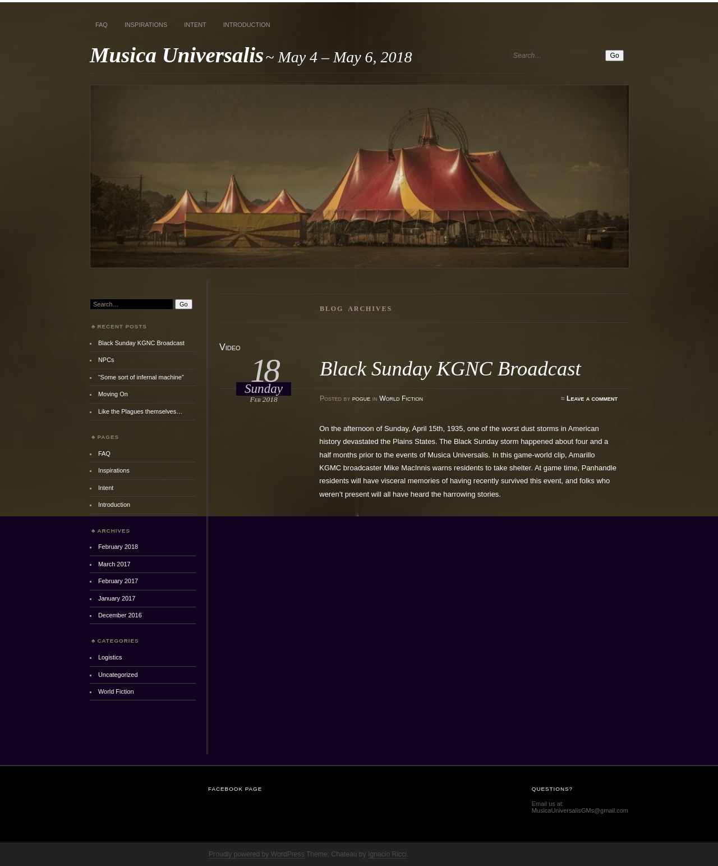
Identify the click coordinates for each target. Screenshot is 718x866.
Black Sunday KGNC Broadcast (450, 368)
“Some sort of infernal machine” (141, 377)
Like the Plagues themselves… (140, 411)
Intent (195, 24)
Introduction (246, 24)
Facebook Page (235, 789)
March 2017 (114, 564)
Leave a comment (592, 398)
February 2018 (118, 546)
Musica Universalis (177, 55)
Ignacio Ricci (387, 854)
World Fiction (401, 398)
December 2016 (120, 615)
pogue (361, 398)
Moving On (113, 394)
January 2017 (116, 598)
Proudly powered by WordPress (257, 854)
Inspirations (146, 24)
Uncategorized (118, 674)
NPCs (106, 359)
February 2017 (118, 581)
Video (230, 347)
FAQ (101, 24)
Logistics (110, 657)
